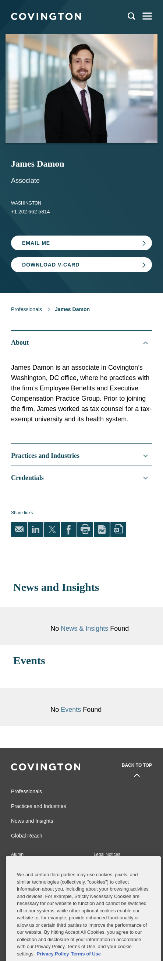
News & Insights (84, 628)
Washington (26, 203)
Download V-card (51, 265)
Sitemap (101, 865)
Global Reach (26, 836)
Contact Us (22, 865)
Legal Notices (106, 854)
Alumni (18, 854)
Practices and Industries (38, 806)
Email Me (36, 243)
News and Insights (32, 821)
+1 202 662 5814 (30, 212)
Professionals (26, 309)
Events (72, 709)
